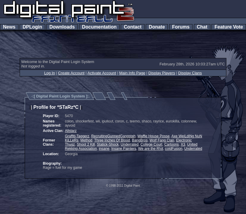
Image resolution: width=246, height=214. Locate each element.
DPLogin (32, 26)
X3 (183, 144)
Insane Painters (123, 149)
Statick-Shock (108, 144)
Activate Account (101, 73)
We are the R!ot (150, 149)
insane (104, 149)
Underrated (130, 144)
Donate (156, 26)
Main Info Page (132, 73)
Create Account (71, 73)
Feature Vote (229, 26)
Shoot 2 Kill (86, 144)
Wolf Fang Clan (162, 140)
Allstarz (70, 131)
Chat (202, 26)
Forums (181, 26)
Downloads (62, 26)
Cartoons (171, 144)
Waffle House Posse (153, 136)
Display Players (161, 73)
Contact (132, 26)
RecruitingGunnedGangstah (113, 136)
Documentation (99, 26)
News (9, 26)
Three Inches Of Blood (112, 140)
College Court (151, 144)
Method (86, 140)
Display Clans (190, 73)
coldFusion (173, 149)
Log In (49, 73)
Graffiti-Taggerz (77, 136)
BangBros (140, 140)
